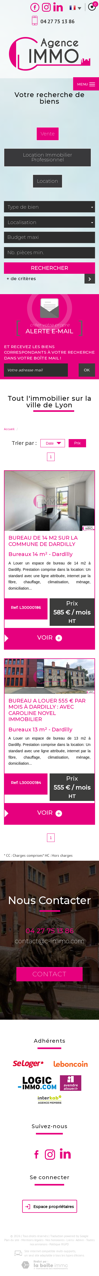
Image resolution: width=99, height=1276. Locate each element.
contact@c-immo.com (49, 941)
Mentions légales (32, 1240)
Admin (80, 1240)
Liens (70, 1240)
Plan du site (11, 1240)
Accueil (9, 429)
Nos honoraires (54, 1240)
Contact (49, 974)
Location (47, 181)
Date (53, 444)
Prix (77, 443)
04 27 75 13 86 (50, 931)
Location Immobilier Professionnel (47, 157)
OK (87, 370)
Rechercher (49, 268)
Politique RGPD (59, 1244)
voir (49, 637)
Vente (48, 134)
